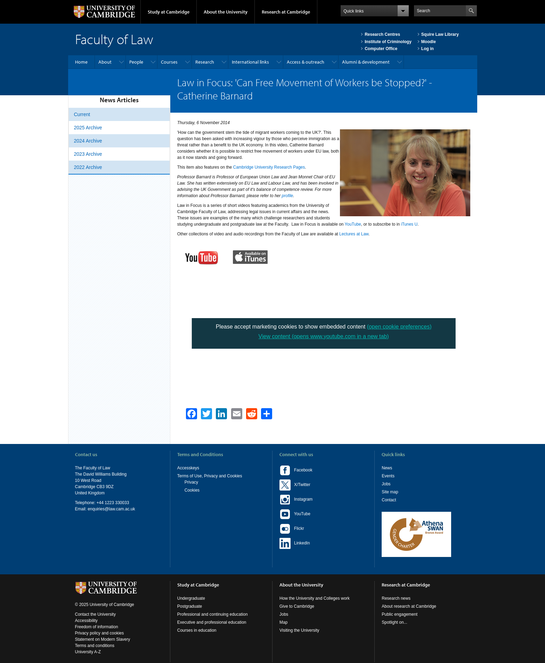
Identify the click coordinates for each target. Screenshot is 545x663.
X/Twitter (294, 485)
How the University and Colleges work (314, 598)
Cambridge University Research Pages (269, 167)
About (105, 62)
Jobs (386, 484)
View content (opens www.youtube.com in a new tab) (324, 336)
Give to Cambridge (296, 606)
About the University (225, 12)
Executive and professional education (211, 622)
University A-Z (88, 651)
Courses (169, 62)
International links (250, 62)
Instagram (295, 499)
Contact (389, 500)
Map (283, 622)
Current (82, 114)
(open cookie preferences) (399, 327)
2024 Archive (88, 141)
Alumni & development (366, 62)
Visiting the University (299, 630)
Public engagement (399, 614)
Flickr (291, 528)
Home (81, 62)
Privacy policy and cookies (99, 633)
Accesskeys (188, 468)
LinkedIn (294, 543)
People (136, 62)
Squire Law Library (440, 34)
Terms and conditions (94, 645)
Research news (396, 598)
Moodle (428, 41)
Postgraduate (189, 606)
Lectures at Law (353, 234)
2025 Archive (88, 127)
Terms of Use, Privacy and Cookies (209, 476)
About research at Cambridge (409, 606)
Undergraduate (191, 598)
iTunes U (409, 224)
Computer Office (381, 48)
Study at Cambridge (168, 12)
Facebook (295, 470)
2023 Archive (88, 154)
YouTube (353, 224)
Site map (390, 492)
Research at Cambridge (286, 12)
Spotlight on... (394, 622)
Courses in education (197, 630)
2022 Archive (88, 167)
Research (204, 62)
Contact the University (95, 614)
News (387, 468)
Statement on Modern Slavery (102, 639)
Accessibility (86, 620)
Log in (427, 48)
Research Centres (382, 34)
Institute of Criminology (388, 41)
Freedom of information (96, 626)
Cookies (192, 490)
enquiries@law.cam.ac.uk (111, 509)
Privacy (191, 482)
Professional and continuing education (212, 614)
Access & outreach (305, 62)
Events (388, 476)
